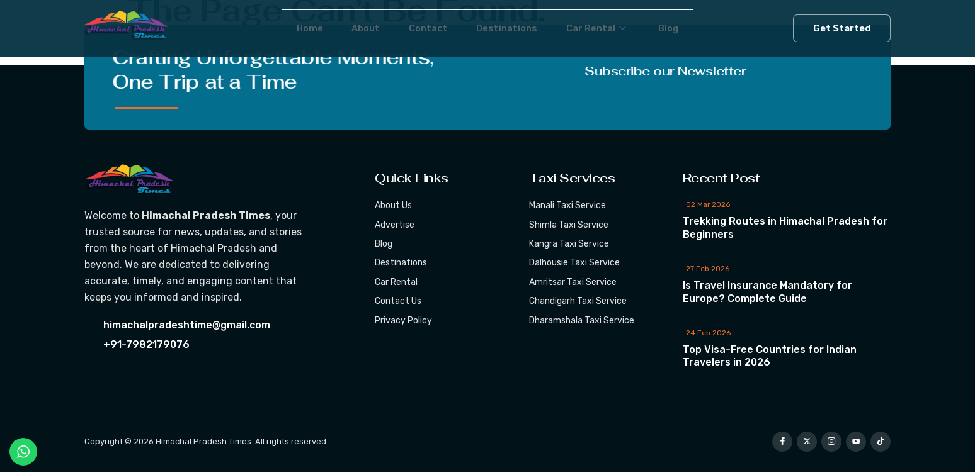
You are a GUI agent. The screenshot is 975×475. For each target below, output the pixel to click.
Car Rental (608, 28)
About (352, 28)
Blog (689, 28)
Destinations (509, 28)
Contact (422, 28)
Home (289, 28)
